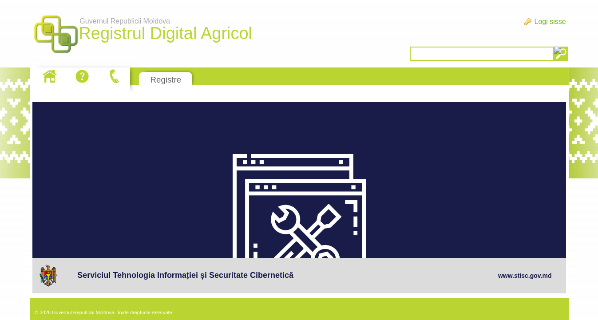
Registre (165, 79)
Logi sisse (550, 21)
